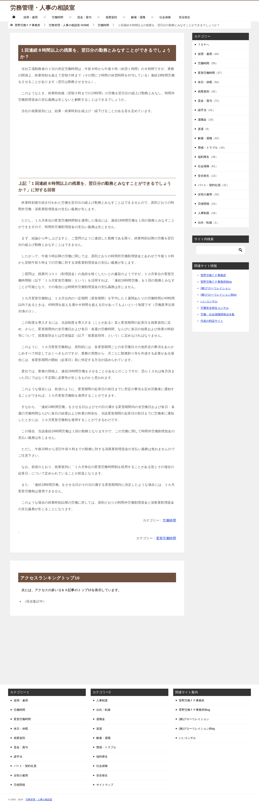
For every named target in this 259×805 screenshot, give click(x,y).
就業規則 (111, 17)
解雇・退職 (138, 17)
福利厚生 (203, 156)
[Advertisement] (97, 147)
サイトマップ (104, 784)
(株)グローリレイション (216, 288)
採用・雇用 (30, 17)
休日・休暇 (205, 82)
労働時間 (57, 17)
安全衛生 (184, 17)
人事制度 (203, 213)
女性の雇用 (205, 194)
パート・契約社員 (209, 185)
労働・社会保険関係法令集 (218, 314)
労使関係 (203, 203)
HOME (69, 25)
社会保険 (165, 17)
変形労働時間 (166, 538)
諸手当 (202, 110)
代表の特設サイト (212, 320)
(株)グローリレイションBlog (218, 294)
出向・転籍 (205, 222)
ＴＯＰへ (203, 44)
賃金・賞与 (84, 17)
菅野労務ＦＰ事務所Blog (216, 281)
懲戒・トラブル (208, 147)
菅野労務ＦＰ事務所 (213, 275)
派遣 (201, 129)
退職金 (202, 119)
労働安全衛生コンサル (215, 307)
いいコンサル (209, 301)
